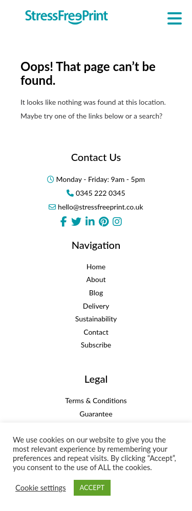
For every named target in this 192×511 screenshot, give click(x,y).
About (95, 279)
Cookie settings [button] (40, 487)
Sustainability (96, 318)
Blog (96, 292)
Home (96, 266)
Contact (96, 332)
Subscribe (96, 344)
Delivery (96, 305)
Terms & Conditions (95, 400)
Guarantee (95, 413)
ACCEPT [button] (92, 487)
